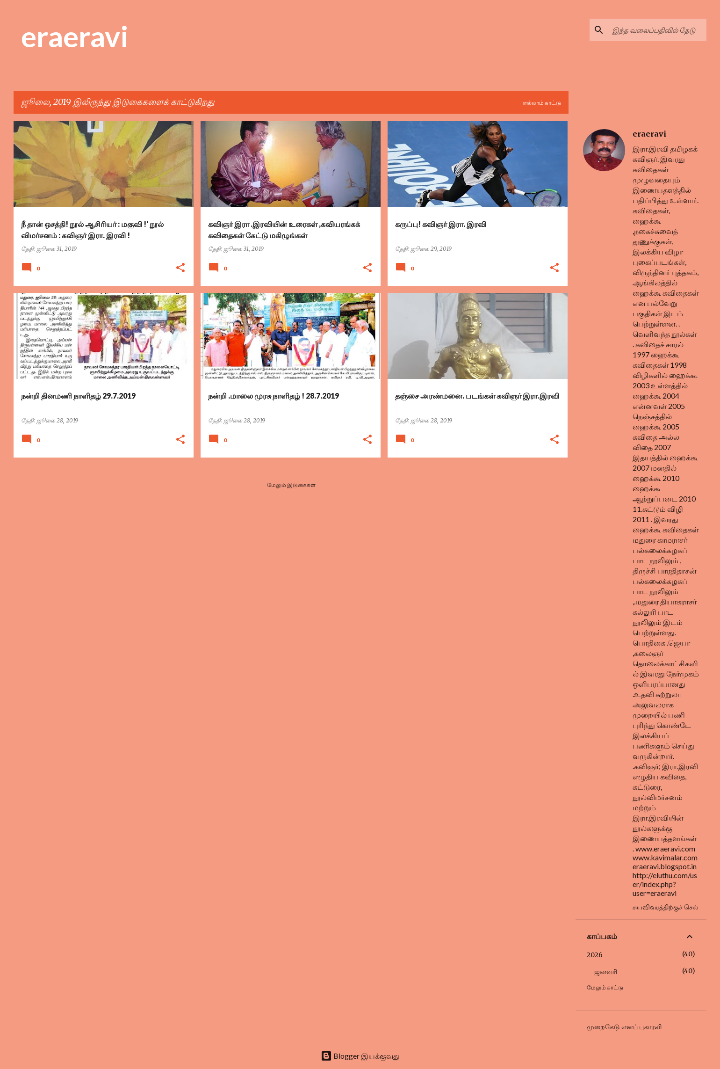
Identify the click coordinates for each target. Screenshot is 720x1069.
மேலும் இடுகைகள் (291, 484)
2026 (595, 955)
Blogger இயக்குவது (360, 1055)
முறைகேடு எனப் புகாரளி (624, 1027)
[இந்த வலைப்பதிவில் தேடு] (657, 30)
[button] (180, 268)
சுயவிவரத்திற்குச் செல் (665, 907)
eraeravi (74, 36)
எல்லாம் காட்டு (542, 102)
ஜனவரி (605, 971)
